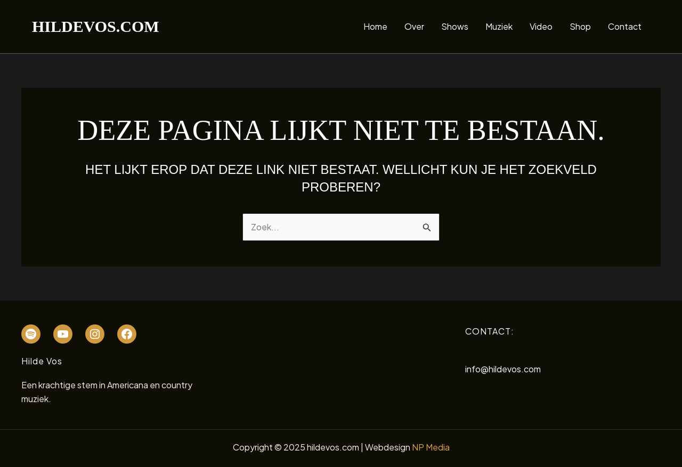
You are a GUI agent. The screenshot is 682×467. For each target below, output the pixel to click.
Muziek (499, 26)
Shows (454, 26)
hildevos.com (95, 26)
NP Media (431, 447)
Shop (580, 26)
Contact (625, 26)
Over (414, 26)
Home (375, 26)
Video (541, 26)
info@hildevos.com (503, 368)
